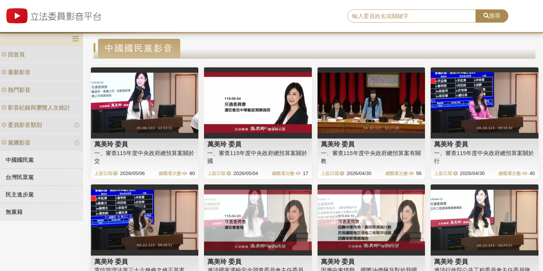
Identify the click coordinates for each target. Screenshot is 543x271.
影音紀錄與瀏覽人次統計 (35, 107)
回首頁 (13, 54)
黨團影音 (16, 142)
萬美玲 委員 (111, 144)
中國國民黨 (20, 160)
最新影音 (16, 72)
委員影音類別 (21, 125)
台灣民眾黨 (20, 177)
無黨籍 (14, 212)
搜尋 (491, 15)
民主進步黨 (20, 194)
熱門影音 (16, 90)
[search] (411, 16)
